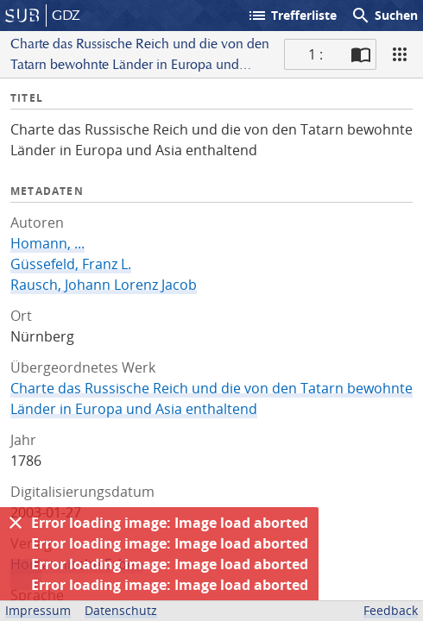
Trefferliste (292, 15)
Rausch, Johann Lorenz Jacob (103, 284)
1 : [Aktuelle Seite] (315, 54)
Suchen (384, 15)
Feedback (390, 610)
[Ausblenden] (15, 522)
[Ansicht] (400, 54)
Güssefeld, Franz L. (70, 263)
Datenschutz (121, 610)
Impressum (38, 610)
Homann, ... (47, 243)
